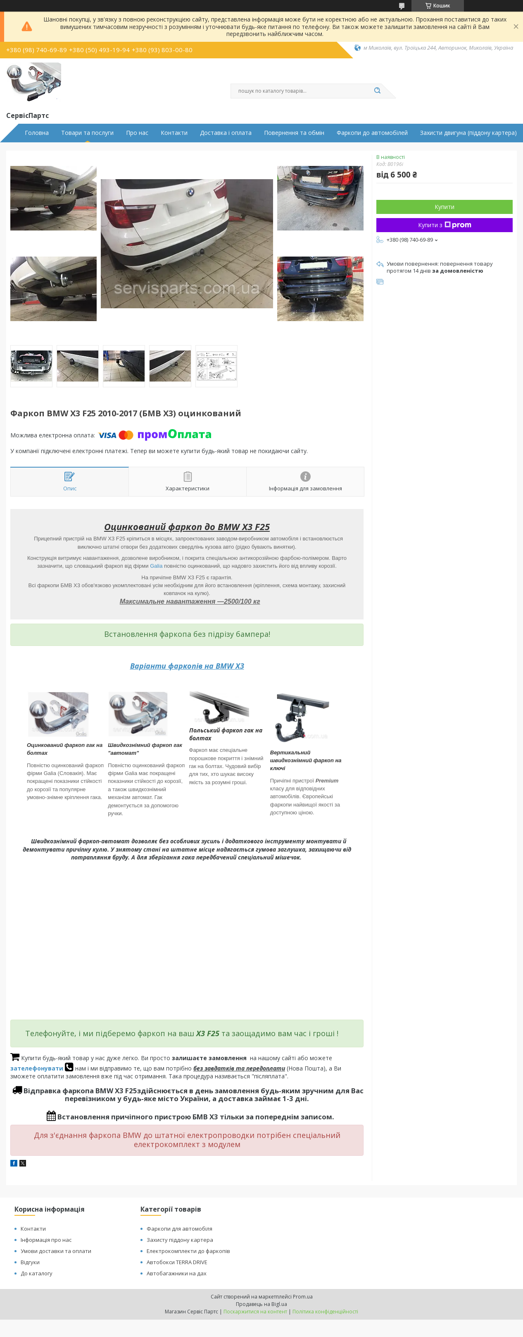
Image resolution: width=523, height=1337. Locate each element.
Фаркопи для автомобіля (179, 1228)
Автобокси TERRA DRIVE (177, 1262)
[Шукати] (377, 91)
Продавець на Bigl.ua (261, 1304)
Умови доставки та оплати (56, 1251)
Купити (444, 207)
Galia (156, 566)
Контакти (174, 133)
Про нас (137, 133)
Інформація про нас (46, 1239)
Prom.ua (303, 1296)
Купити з (444, 225)
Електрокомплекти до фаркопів (188, 1251)
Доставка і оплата (226, 133)
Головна (37, 133)
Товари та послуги (87, 133)
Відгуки (30, 1262)
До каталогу (36, 1273)
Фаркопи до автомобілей (372, 133)
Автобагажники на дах (177, 1273)
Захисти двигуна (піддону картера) (468, 133)
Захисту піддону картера (180, 1239)
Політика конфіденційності (325, 1311)
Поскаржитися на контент (255, 1311)
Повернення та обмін (294, 133)
